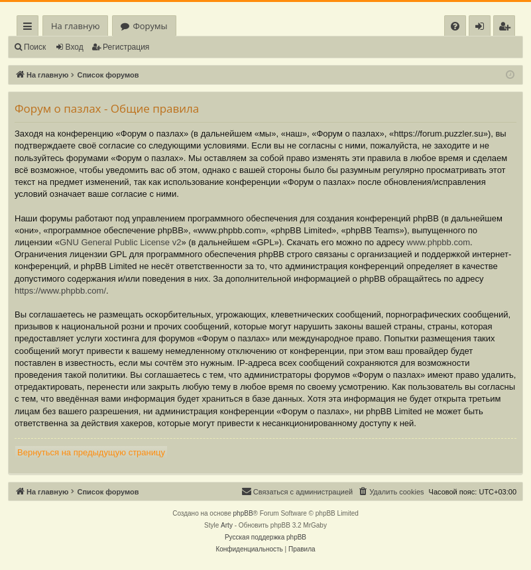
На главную (75, 26)
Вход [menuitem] (482, 28)
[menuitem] (455, 26)
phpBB (243, 513)
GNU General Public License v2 (121, 242)
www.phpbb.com (438, 242)
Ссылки (30, 28)
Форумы (150, 26)
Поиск (35, 47)
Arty (227, 525)
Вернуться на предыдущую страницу (91, 452)
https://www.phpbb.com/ (60, 291)
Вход (75, 47)
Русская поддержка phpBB (265, 537)
